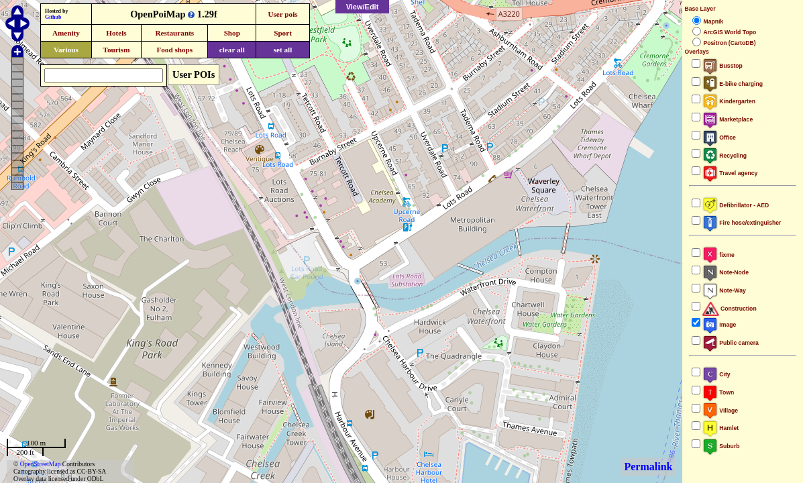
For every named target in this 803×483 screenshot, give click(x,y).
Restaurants (174, 33)
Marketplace (727, 119)
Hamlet (720, 428)
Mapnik (713, 21)
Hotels (116, 33)
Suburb (720, 446)
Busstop (722, 65)
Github (53, 17)
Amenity (66, 33)
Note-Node (725, 272)
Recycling (724, 155)
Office (718, 137)
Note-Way (723, 290)
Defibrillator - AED (735, 205)
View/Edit (362, 7)
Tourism (116, 50)
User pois (282, 14)
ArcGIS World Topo (729, 32)
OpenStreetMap (40, 464)
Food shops (174, 50)
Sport (283, 33)
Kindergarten (728, 101)
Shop (232, 33)
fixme (718, 255)
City (716, 374)
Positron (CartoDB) (729, 43)
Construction (729, 308)
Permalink (648, 466)
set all (283, 50)
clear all (232, 50)
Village (720, 410)
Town (718, 392)
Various (66, 50)
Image (719, 324)
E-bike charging (732, 83)
